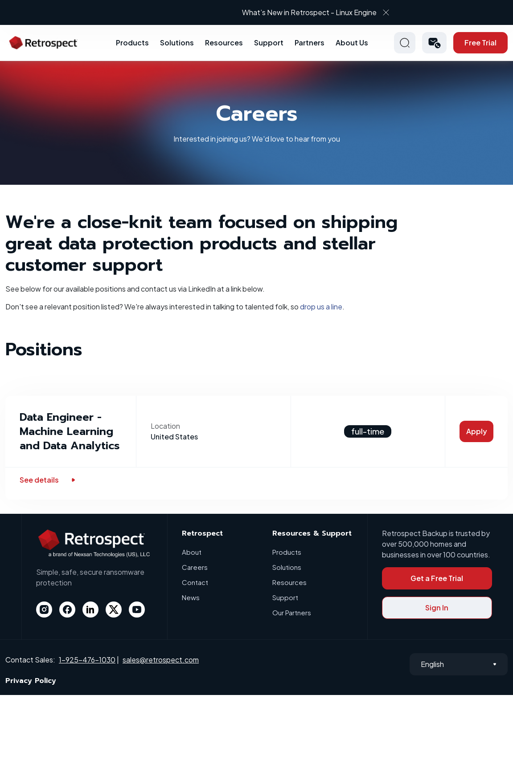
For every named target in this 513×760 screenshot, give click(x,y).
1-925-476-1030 (87, 659)
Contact (195, 582)
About (191, 552)
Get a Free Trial (436, 578)
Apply (476, 431)
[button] (434, 42)
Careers (195, 567)
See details (48, 479)
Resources (224, 42)
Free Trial (480, 42)
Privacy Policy (30, 680)
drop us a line (321, 306)
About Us (352, 42)
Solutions (177, 42)
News (191, 597)
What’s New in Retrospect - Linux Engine (309, 12)
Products (132, 42)
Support (268, 42)
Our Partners (291, 612)
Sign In (436, 607)
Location (165, 426)
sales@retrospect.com (161, 659)
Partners (309, 42)
